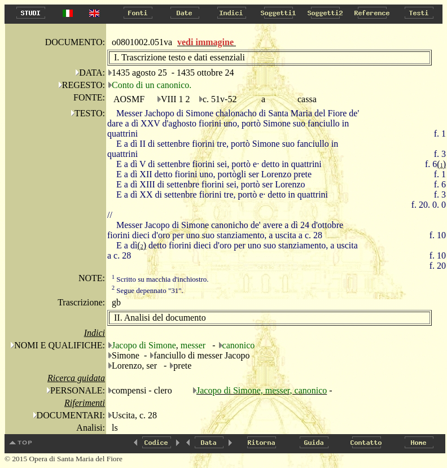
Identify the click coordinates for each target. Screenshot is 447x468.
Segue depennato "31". (147, 290)
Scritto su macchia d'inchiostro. (160, 279)
